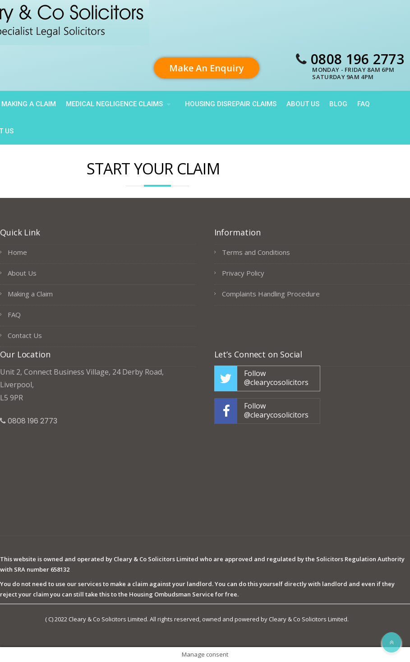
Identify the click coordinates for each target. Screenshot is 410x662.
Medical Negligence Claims (114, 104)
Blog (338, 104)
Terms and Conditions (256, 252)
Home (17, 252)
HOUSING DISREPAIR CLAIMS (230, 104)
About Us (302, 104)
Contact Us (25, 335)
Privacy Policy (243, 272)
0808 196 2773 (357, 59)
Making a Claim (30, 293)
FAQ (363, 104)
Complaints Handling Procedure (271, 293)
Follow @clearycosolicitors (276, 377)
